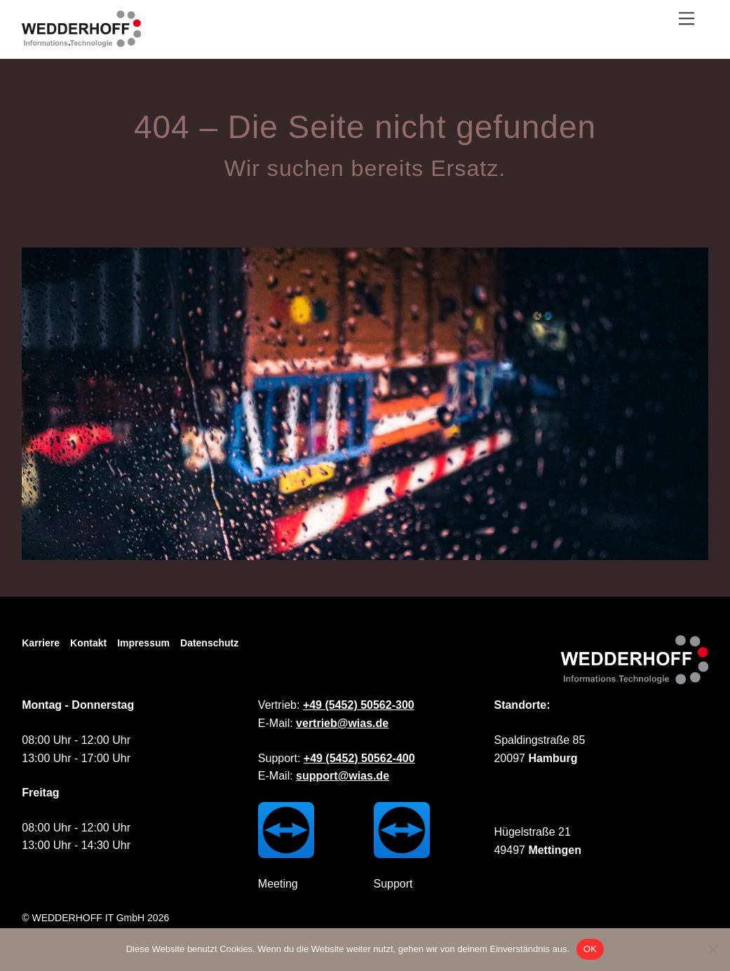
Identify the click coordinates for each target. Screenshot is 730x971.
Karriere (41, 643)
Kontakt (88, 643)
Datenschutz (209, 643)
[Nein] (712, 949)
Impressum (143, 643)
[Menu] (686, 18)
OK (590, 949)
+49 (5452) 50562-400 (359, 758)
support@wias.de (342, 776)
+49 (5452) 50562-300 (358, 705)
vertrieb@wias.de (342, 723)
